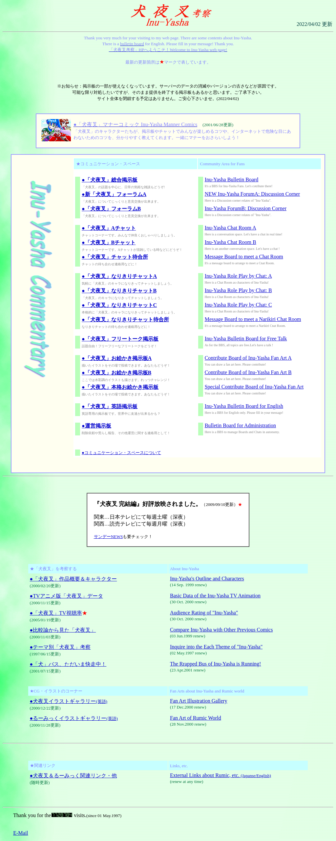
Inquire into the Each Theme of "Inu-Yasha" (216, 647)
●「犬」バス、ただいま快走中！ (68, 664)
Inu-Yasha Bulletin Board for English (244, 406)
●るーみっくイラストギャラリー (74, 718)
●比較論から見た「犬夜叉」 (63, 630)
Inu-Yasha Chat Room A (230, 227)
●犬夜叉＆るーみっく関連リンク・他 (73, 775)
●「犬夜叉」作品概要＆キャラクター (73, 579)
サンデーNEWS (108, 536)
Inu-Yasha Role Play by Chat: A (238, 276)
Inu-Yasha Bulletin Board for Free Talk (246, 338)
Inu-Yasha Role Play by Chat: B (238, 290)
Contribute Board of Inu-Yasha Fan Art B (248, 372)
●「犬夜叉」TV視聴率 (56, 613)
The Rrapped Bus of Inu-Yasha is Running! (215, 664)
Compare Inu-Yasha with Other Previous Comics (221, 629)
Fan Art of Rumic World (195, 718)
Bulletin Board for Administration (240, 425)
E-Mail (20, 833)
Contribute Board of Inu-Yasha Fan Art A (248, 358)
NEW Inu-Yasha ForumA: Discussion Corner (252, 194)
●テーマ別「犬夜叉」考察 (60, 647)
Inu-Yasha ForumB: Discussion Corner (245, 208)
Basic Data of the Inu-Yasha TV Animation (215, 595)
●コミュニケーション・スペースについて (121, 452)
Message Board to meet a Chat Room (244, 256)
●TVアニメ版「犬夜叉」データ (66, 596)
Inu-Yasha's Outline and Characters (207, 578)
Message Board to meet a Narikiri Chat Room (253, 319)
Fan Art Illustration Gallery (198, 701)
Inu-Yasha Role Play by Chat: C (238, 305)
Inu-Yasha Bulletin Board (232, 179)
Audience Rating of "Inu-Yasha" (204, 612)
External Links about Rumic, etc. (220, 775)
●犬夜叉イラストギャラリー (68, 701)
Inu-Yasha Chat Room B (230, 242)
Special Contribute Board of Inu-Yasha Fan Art (254, 387)
